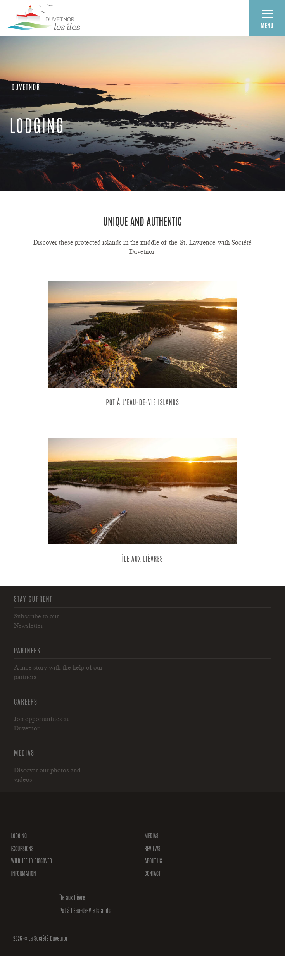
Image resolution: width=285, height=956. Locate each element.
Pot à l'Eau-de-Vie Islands (84, 910)
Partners (27, 650)
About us (153, 860)
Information (23, 873)
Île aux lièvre (72, 897)
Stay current (33, 598)
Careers (26, 701)
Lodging (19, 835)
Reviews (153, 848)
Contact (153, 873)
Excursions (22, 848)
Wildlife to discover (31, 860)
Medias (24, 752)
